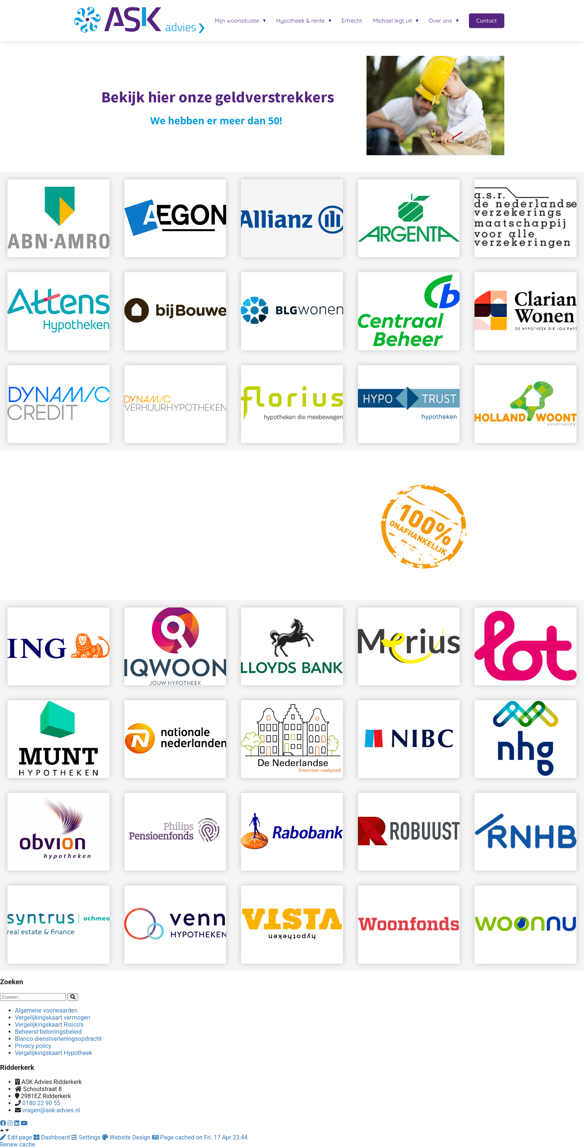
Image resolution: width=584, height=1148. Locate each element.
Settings (86, 1137)
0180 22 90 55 (41, 1103)
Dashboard (52, 1137)
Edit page (17, 1137)
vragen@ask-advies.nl (51, 1110)
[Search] (72, 997)
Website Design (127, 1137)
